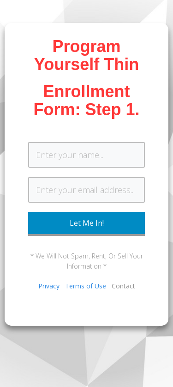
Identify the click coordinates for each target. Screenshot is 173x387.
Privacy (49, 285)
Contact (123, 285)
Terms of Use (85, 285)
